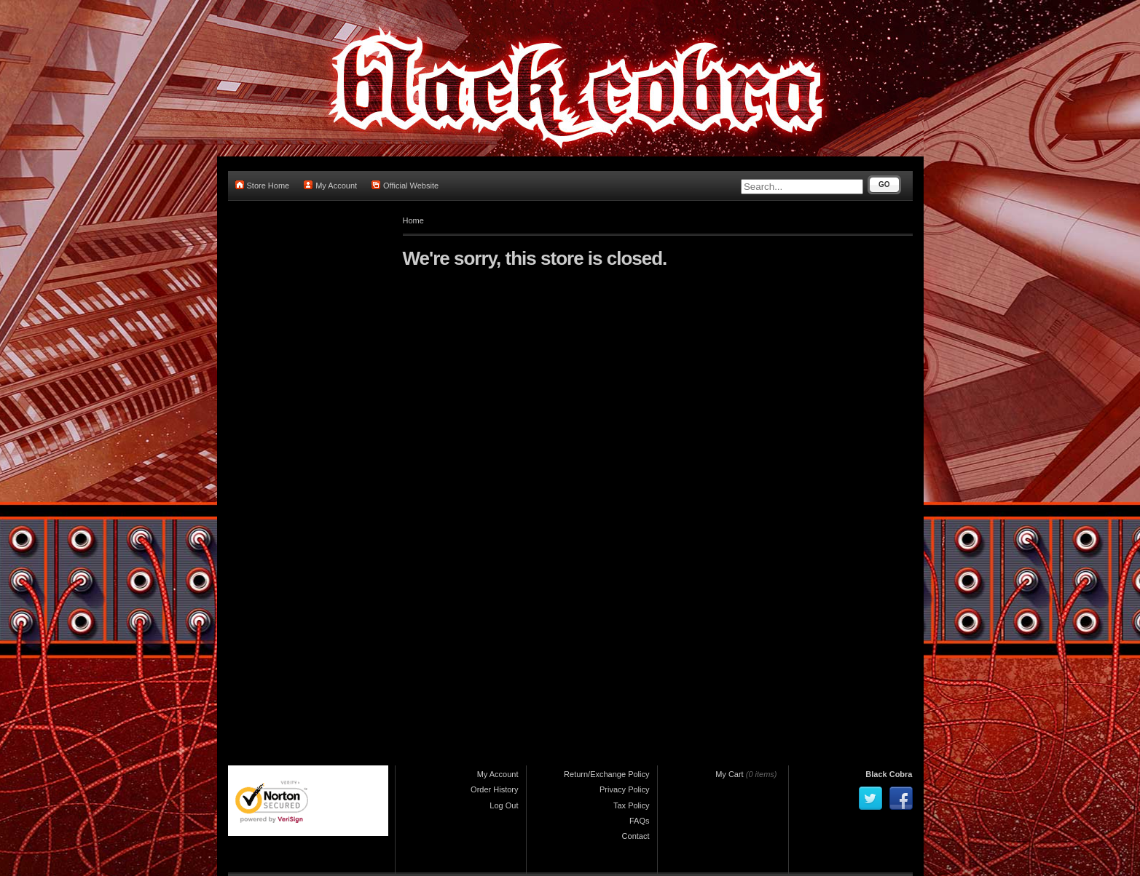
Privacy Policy (624, 789)
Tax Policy (631, 805)
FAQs (639, 820)
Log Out (504, 805)
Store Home (262, 185)
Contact (636, 836)
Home (413, 220)
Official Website (405, 185)
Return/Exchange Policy (606, 774)
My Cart (729, 774)
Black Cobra (888, 774)
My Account (330, 185)
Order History (494, 789)
